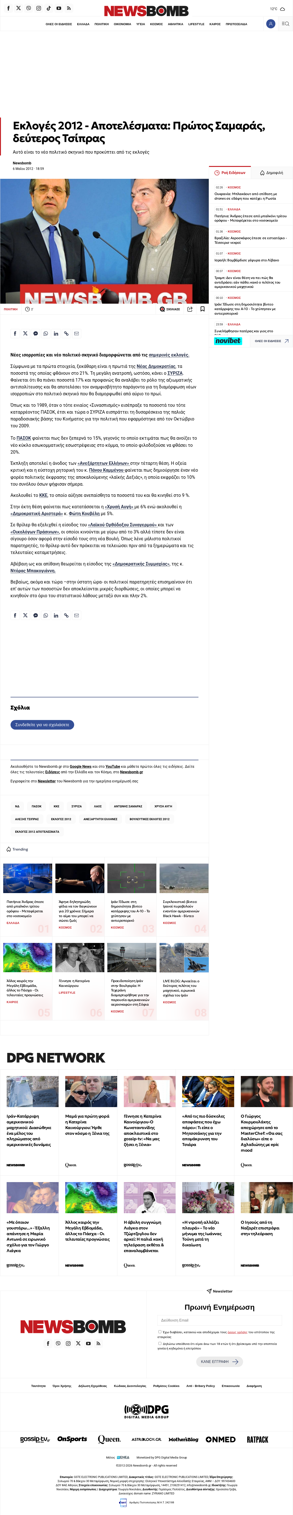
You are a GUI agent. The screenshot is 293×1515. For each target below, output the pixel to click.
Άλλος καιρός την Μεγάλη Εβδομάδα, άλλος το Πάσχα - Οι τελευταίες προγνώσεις (25, 988)
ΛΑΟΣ (98, 806)
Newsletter (47, 781)
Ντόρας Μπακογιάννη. (33, 570)
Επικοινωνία (231, 1386)
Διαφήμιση (254, 1386)
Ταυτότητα (38, 1386)
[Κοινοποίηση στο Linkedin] (56, 333)
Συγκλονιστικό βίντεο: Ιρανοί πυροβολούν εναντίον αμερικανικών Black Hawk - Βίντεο (181, 908)
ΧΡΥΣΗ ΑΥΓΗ (163, 806)
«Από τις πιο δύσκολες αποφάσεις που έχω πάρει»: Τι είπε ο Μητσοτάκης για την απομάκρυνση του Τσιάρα (203, 1130)
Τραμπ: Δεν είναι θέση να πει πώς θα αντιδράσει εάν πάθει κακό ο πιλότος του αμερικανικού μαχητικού (247, 282)
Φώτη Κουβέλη (84, 513)
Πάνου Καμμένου (107, 470)
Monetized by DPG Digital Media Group (162, 1457)
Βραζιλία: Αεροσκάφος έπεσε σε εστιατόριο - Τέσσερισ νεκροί (250, 240)
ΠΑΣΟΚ (23, 438)
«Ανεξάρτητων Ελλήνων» (104, 463)
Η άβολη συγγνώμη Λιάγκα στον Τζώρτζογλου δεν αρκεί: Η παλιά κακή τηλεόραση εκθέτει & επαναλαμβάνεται (144, 1236)
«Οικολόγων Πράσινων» (35, 532)
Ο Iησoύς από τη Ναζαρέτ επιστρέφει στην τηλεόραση (260, 1228)
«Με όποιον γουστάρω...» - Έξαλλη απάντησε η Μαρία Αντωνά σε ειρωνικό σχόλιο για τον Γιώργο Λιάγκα (28, 1236)
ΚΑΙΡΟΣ (216, 24)
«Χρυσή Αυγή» (120, 506)
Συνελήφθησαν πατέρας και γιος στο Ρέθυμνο (243, 333)
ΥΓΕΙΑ (140, 24)
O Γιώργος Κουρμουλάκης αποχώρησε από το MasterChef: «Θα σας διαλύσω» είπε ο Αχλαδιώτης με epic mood (261, 1133)
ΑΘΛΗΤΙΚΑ (176, 24)
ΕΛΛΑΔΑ (82, 24)
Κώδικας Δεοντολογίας (130, 1386)
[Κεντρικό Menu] (285, 23)
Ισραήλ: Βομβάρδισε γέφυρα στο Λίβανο (246, 260)
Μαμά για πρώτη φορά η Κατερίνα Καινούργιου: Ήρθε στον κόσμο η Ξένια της (87, 1124)
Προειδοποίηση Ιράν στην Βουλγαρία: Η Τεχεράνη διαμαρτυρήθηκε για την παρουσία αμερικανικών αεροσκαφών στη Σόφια (130, 992)
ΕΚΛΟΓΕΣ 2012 (61, 819)
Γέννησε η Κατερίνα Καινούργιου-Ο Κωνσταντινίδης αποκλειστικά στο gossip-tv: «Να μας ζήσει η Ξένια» (142, 1130)
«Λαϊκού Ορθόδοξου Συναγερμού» (123, 524)
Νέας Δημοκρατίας (156, 366)
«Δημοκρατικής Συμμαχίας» (141, 564)
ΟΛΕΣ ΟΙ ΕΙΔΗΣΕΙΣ (57, 24)
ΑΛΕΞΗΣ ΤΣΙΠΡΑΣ (27, 819)
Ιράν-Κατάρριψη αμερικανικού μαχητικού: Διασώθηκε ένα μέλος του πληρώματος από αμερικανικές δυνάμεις (29, 1130)
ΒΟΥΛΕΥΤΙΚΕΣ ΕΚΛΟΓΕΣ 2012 (150, 819)
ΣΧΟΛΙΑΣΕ (170, 309)
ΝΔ (17, 806)
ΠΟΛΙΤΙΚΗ (101, 24)
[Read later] (202, 309)
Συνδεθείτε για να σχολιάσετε (42, 724)
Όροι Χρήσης (62, 1386)
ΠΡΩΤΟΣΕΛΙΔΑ (238, 24)
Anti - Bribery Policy (200, 1386)
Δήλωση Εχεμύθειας (92, 1386)
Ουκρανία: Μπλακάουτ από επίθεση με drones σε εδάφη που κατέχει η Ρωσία (245, 196)
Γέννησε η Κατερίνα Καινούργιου (74, 983)
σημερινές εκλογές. (169, 355)
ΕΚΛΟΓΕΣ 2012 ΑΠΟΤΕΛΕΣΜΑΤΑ (37, 831)
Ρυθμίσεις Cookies (166, 1386)
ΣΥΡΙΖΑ (175, 373)
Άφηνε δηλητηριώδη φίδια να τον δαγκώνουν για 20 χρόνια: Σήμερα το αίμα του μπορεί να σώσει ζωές (78, 911)
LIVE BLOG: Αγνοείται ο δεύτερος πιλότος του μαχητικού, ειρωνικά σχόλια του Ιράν (181, 988)
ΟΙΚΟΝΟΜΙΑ (122, 24)
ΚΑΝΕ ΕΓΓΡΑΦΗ (219, 1362)
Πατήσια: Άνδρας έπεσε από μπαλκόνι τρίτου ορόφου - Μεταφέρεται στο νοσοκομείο (25, 908)
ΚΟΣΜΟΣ (156, 24)
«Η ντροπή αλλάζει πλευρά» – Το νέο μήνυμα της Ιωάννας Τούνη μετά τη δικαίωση (201, 1233)
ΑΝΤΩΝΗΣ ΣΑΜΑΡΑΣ (128, 806)
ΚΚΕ (43, 495)
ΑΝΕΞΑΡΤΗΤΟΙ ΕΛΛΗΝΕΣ (100, 819)
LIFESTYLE (197, 24)
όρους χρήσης (237, 1332)
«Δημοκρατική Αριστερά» (37, 513)
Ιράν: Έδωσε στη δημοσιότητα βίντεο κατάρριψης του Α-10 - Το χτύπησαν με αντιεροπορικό (130, 911)
